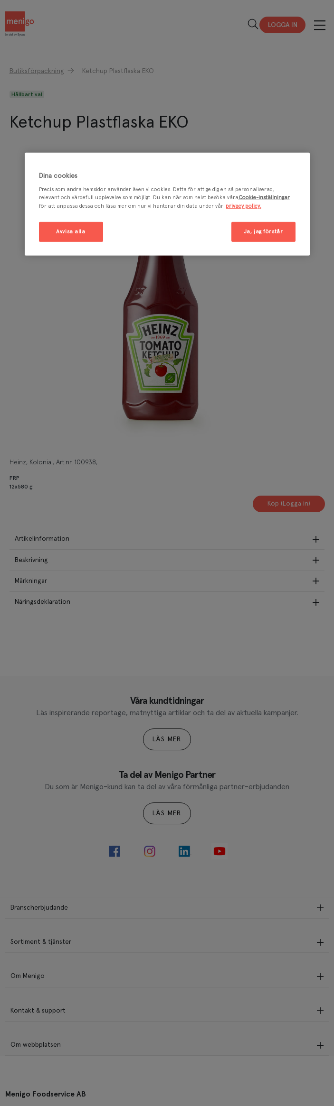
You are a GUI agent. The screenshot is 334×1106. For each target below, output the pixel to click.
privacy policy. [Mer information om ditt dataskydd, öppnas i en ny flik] (243, 205)
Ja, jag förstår (263, 231)
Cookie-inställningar (264, 197)
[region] (167, 204)
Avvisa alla (70, 231)
